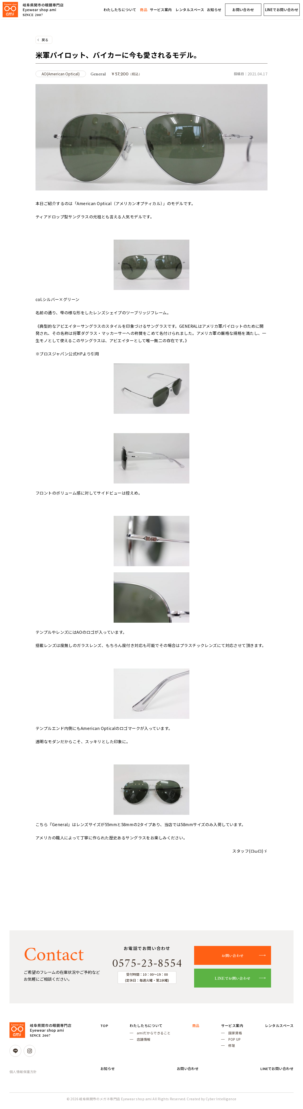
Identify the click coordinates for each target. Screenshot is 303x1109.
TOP (104, 1027)
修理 (229, 1048)
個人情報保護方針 (23, 1073)
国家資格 (233, 1034)
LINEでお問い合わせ (237, 979)
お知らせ (214, 9)
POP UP (232, 1042)
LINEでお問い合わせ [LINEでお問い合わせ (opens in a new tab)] (282, 9)
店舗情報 (143, 1042)
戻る (45, 40)
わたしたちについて (119, 9)
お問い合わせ (243, 9)
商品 (143, 9)
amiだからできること (153, 1034)
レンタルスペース (189, 9)
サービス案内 (161, 9)
